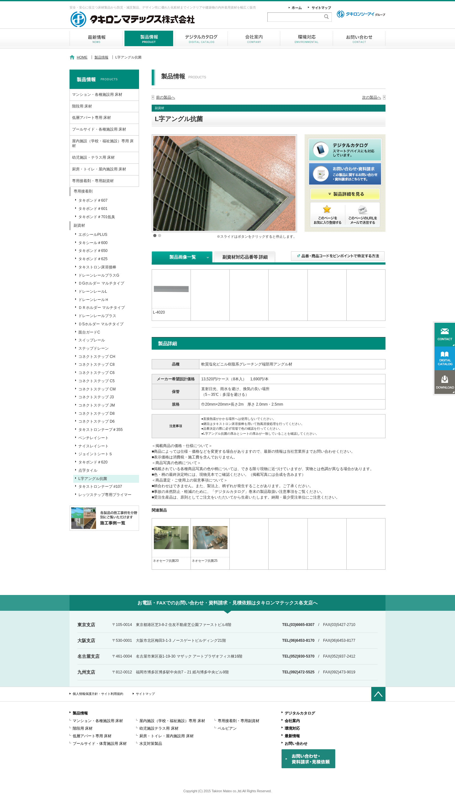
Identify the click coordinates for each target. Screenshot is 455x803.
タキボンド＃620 (92, 462)
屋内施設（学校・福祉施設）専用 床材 (103, 143)
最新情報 (96, 38)
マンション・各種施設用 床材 (97, 94)
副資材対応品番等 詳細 (245, 257)
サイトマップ (145, 694)
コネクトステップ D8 (96, 413)
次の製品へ (371, 97)
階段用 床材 (82, 106)
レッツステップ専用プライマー (104, 495)
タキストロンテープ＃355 (100, 429)
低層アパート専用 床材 (91, 117)
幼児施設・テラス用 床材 (93, 157)
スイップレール (91, 340)
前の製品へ (165, 97)
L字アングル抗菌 (92, 478)
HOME (82, 57)
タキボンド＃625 (92, 259)
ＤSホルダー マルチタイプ (101, 324)
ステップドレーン (93, 348)
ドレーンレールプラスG (98, 275)
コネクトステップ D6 (96, 421)
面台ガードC (89, 332)
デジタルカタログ (201, 38)
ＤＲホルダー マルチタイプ (101, 307)
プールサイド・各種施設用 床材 (99, 129)
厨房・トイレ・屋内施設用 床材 (99, 169)
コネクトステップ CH (96, 356)
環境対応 (306, 38)
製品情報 (148, 38)
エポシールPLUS (92, 234)
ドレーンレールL (92, 291)
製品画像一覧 (182, 257)
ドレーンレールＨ (93, 299)
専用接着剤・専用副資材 (93, 181)
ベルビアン (227, 728)
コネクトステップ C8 (96, 364)
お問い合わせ (359, 38)
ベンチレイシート (93, 438)
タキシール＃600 (92, 243)
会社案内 (254, 38)
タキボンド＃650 (92, 250)
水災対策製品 (150, 743)
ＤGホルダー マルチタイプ (101, 283)
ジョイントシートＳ (95, 454)
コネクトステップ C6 (96, 373)
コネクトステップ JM (96, 405)
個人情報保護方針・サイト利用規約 (98, 694)
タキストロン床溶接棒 (97, 267)
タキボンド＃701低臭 (96, 217)
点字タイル (87, 470)
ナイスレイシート (93, 446)
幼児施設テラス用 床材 (158, 728)
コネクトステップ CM (97, 389)
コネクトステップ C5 (96, 381)
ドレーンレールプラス (97, 316)
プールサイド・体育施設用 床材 (100, 743)
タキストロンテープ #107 (100, 486)
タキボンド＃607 (92, 200)
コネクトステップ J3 (96, 397)
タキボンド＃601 (92, 208)
